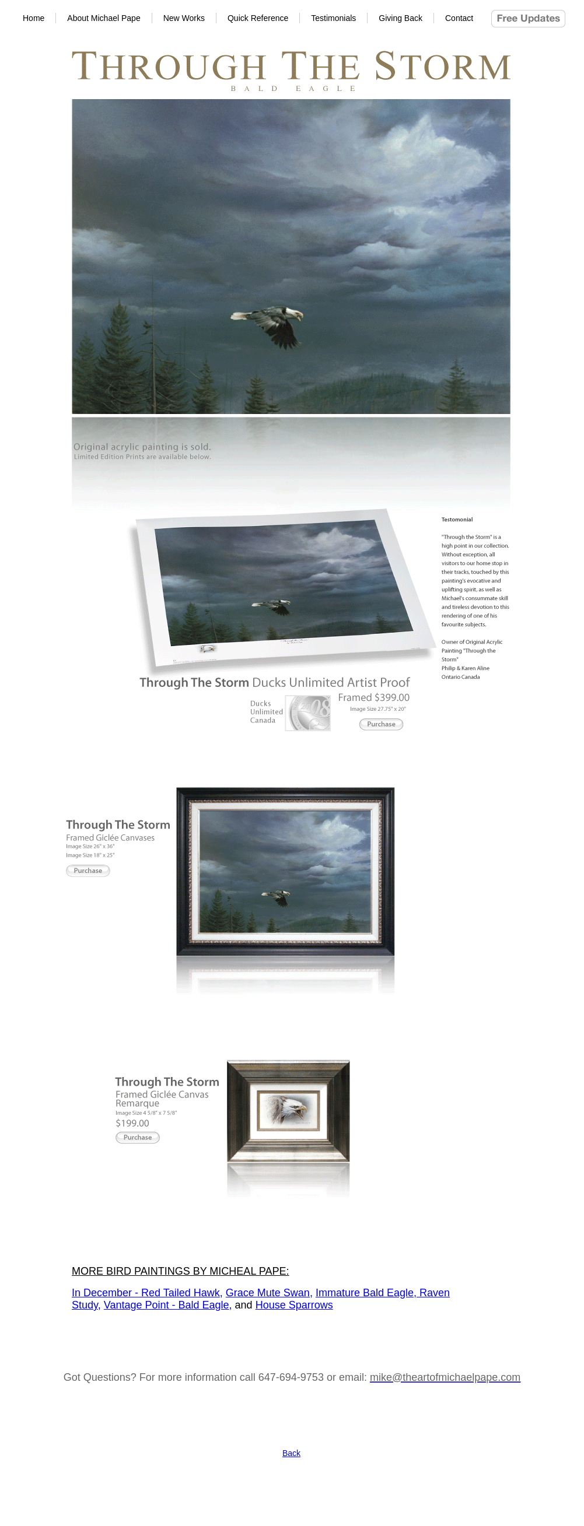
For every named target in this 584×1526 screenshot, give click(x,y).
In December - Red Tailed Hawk (146, 1293)
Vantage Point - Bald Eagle (166, 1305)
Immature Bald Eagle (365, 1293)
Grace (241, 1293)
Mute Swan (283, 1293)
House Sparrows (294, 1305)
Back (291, 1453)
